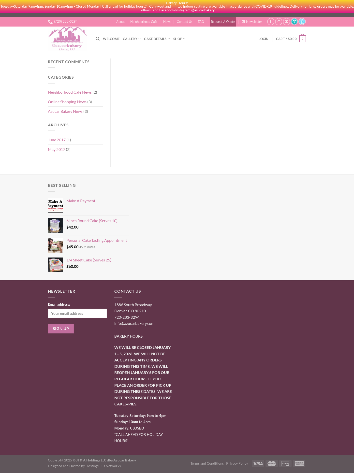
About (120, 22)
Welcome (111, 39)
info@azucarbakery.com (134, 323)
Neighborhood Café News (70, 92)
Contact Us (184, 22)
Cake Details (157, 38)
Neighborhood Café (144, 22)
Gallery (132, 38)
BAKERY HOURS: (129, 336)
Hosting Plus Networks (103, 466)
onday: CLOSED (129, 428)
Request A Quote (223, 22)
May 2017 (56, 149)
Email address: (59, 304)
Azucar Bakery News (65, 111)
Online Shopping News (67, 101)
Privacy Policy (237, 463)
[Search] (98, 38)
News (167, 22)
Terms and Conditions (207, 463)
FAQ (201, 22)
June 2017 (57, 139)
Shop (179, 38)
